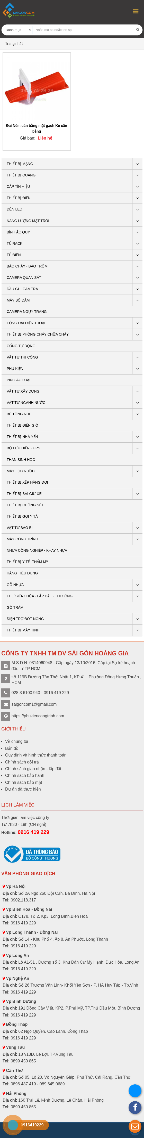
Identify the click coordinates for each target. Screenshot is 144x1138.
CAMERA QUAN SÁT (24, 277)
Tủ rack (14, 243)
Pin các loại (18, 380)
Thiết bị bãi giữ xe (24, 494)
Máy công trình (22, 539)
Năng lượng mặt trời (28, 221)
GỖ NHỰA (15, 585)
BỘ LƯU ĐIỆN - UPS (23, 448)
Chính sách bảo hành (24, 775)
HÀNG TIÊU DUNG (22, 573)
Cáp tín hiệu (18, 186)
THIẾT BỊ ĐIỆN (19, 198)
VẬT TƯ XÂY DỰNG (23, 391)
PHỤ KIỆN (15, 369)
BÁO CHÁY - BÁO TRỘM (27, 266)
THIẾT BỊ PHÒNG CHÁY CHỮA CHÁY (38, 334)
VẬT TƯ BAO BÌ (19, 528)
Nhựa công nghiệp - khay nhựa (37, 550)
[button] (135, 1126)
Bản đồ (12, 748)
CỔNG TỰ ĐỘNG (21, 346)
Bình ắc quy (18, 232)
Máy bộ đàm (18, 300)
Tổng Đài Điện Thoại (26, 323)
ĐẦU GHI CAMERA (22, 289)
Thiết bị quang (21, 175)
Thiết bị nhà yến (22, 437)
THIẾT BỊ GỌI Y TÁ (22, 516)
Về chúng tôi (16, 741)
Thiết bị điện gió (22, 425)
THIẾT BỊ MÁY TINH (23, 630)
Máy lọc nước (21, 471)
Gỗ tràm (15, 607)
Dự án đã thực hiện (23, 789)
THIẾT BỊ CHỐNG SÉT (25, 505)
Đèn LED (14, 209)
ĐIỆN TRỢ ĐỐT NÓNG (25, 619)
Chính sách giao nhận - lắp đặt (33, 769)
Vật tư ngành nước (26, 403)
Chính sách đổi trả (22, 762)
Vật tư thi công (22, 357)
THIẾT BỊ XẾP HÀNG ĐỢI (27, 482)
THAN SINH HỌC (21, 460)
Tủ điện (14, 255)
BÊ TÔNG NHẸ (19, 414)
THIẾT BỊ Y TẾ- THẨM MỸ (27, 562)
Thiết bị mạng (20, 164)
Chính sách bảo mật (23, 782)
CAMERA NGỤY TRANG (27, 312)
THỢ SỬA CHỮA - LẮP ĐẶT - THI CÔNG (40, 596)
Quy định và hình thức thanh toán (35, 755)
